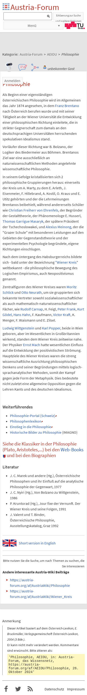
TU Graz (75, 25)
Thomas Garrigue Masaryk (23, 221)
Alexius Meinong (58, 226)
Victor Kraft (62, 314)
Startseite (6, 7)
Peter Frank (67, 309)
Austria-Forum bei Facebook (6, 689)
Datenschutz (54, 689)
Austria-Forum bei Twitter (18, 689)
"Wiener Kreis (66, 262)
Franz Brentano (67, 105)
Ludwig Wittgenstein (18, 328)
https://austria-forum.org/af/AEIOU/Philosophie (39, 666)
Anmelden (12, 80)
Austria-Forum (34, 7)
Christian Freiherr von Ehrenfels (33, 210)
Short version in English (37, 543)
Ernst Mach (31, 344)
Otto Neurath (31, 292)
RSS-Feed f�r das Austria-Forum (30, 689)
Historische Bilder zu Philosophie (35, 432)
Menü (32, 25)
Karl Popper (51, 328)
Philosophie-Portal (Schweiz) (32, 415)
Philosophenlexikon (25, 421)
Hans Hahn (21, 314)
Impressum (76, 689)
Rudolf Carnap (31, 309)
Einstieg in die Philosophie (30, 426)
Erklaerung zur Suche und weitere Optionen (68, 17)
